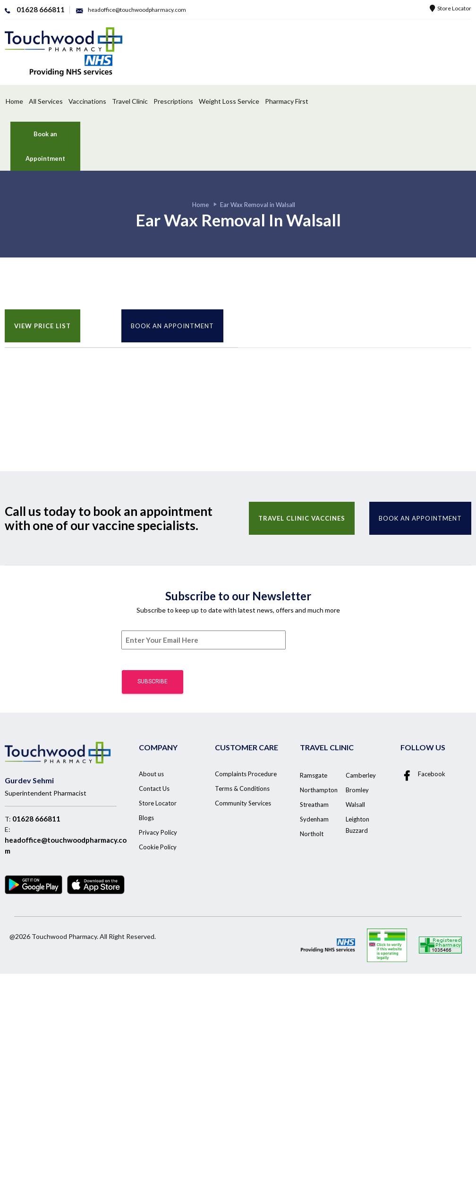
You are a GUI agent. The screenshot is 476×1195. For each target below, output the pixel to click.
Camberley (361, 775)
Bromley (357, 790)
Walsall (355, 804)
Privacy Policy (158, 832)
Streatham (314, 804)
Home (14, 101)
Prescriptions (173, 101)
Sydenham (314, 819)
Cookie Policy (158, 847)
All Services (46, 101)
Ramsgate (313, 775)
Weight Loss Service (229, 101)
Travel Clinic (130, 101)
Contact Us (154, 788)
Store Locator (450, 8)
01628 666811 (36, 818)
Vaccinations (87, 101)
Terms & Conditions (242, 788)
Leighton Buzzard (357, 824)
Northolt (311, 834)
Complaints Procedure (246, 774)
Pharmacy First (286, 101)
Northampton (319, 790)
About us (151, 774)
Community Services (243, 803)
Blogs (146, 818)
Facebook (422, 774)
